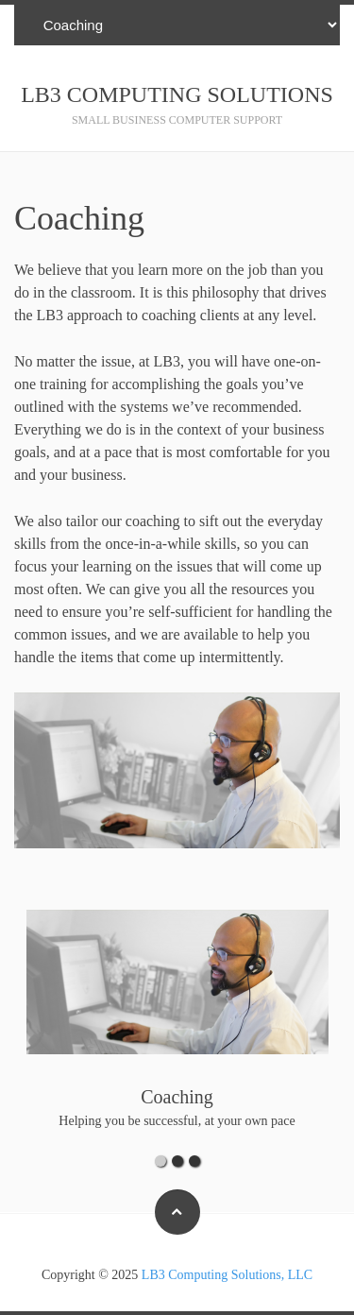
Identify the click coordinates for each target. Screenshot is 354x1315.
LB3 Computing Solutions (177, 94)
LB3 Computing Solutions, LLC (227, 1275)
